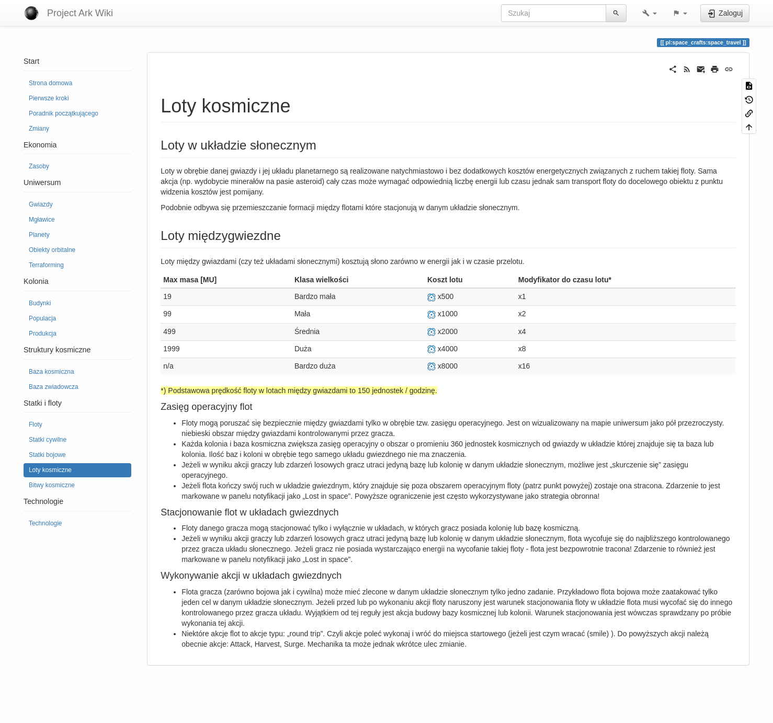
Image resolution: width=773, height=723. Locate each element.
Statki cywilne (47, 439)
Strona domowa (50, 83)
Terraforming (46, 265)
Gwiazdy (41, 204)
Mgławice (42, 219)
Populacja (42, 318)
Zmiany (39, 128)
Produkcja (42, 333)
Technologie (45, 523)
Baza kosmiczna (51, 371)
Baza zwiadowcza (53, 387)
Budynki (40, 303)
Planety (39, 234)
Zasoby (39, 166)
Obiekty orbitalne (52, 250)
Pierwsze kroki (49, 98)
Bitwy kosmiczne (52, 485)
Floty (35, 424)
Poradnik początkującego (63, 113)
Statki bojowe (47, 454)
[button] (649, 13)
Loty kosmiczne (50, 470)
